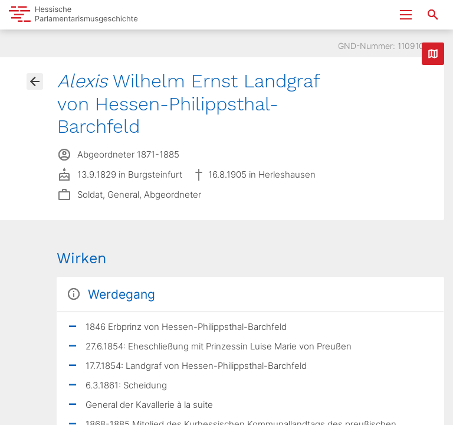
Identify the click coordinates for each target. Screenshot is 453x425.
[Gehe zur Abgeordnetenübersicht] (35, 81)
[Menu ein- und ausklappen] (406, 15)
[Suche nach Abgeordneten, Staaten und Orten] (433, 15)
